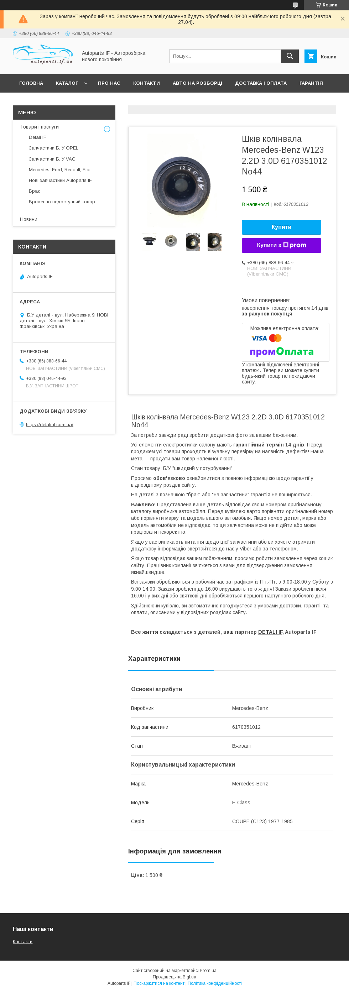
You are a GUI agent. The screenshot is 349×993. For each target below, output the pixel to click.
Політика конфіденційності (215, 983)
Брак (34, 191)
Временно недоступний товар (62, 201)
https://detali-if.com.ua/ (49, 424)
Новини (28, 219)
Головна (31, 83)
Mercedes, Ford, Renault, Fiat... (61, 169)
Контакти (146, 83)
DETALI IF (270, 632)
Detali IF (37, 137)
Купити (282, 227)
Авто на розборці (197, 83)
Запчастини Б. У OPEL (53, 148)
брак (193, 494)
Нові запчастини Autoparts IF (60, 180)
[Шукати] (290, 56)
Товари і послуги (39, 127)
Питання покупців (44, 101)
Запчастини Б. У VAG (52, 159)
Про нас (109, 83)
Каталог (67, 83)
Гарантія (311, 83)
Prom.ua (208, 970)
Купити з (281, 245)
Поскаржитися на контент (159, 983)
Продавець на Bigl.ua (174, 976)
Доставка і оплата (261, 83)
